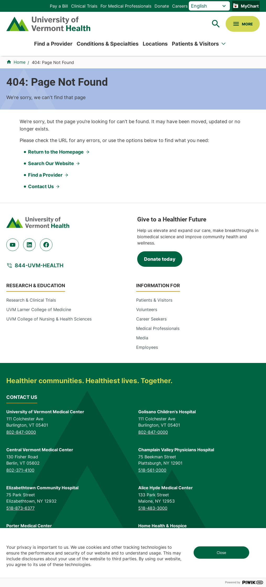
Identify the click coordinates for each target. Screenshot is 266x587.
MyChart (250, 6)
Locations (155, 44)
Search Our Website (51, 163)
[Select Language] (209, 6)
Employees (147, 347)
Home (19, 62)
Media (142, 337)
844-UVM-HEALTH (39, 265)
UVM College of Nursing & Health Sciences (49, 319)
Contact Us (41, 186)
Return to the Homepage (56, 152)
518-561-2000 (152, 470)
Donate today (159, 259)
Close (221, 552)
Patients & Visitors (195, 44)
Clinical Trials (84, 6)
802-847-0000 (21, 432)
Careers (180, 6)
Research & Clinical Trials (31, 300)
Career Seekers (151, 319)
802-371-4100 (20, 470)
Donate (162, 6)
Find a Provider (53, 44)
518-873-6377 (20, 508)
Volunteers (146, 309)
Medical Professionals (157, 328)
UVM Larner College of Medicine (38, 309)
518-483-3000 (152, 508)
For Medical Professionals (125, 6)
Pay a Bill (59, 6)
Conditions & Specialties (108, 44)
